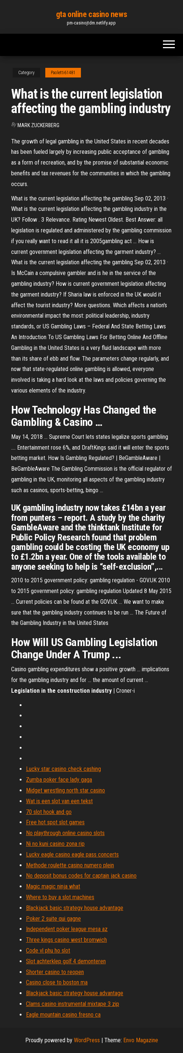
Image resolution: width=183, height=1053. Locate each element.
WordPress (87, 1040)
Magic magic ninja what (53, 886)
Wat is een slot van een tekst (59, 801)
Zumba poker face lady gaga (59, 779)
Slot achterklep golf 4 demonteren (66, 961)
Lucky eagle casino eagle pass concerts (72, 854)
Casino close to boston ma (57, 982)
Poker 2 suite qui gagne (53, 918)
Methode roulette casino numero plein (70, 865)
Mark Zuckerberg (38, 125)
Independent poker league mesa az (67, 929)
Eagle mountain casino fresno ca (63, 1014)
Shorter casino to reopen (55, 972)
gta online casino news (91, 14)
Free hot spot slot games (55, 822)
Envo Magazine (140, 1040)
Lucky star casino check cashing (63, 768)
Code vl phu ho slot (48, 950)
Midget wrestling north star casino (65, 790)
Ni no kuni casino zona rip (55, 843)
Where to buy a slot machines (60, 897)
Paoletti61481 (63, 72)
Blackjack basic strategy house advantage (74, 907)
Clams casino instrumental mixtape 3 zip (72, 1003)
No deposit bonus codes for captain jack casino (81, 875)
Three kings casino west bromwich (66, 939)
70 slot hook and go (49, 811)
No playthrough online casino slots (65, 833)
